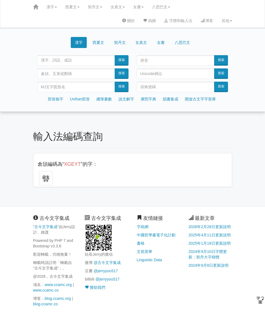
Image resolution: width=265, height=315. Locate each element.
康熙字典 (148, 99)
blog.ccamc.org (58, 298)
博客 (207, 20)
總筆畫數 (104, 99)
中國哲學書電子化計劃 (156, 235)
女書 (138, 7)
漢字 (51, 7)
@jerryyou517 (106, 271)
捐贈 (149, 20)
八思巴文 (161, 7)
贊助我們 (95, 287)
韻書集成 (170, 99)
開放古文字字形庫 (200, 99)
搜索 (121, 60)
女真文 (118, 7)
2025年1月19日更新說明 (209, 243)
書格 (141, 243)
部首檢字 (55, 99)
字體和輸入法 (178, 20)
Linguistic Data (149, 260)
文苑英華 (144, 251)
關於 (128, 20)
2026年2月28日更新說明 (209, 227)
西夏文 (72, 7)
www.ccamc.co (46, 290)
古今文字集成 (45, 227)
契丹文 (95, 7)
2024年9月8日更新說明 (208, 265)
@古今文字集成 (107, 262)
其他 (227, 20)
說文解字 (126, 99)
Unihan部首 (80, 99)
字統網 (142, 227)
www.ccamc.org (58, 284)
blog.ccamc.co (45, 304)
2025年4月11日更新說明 (209, 235)
